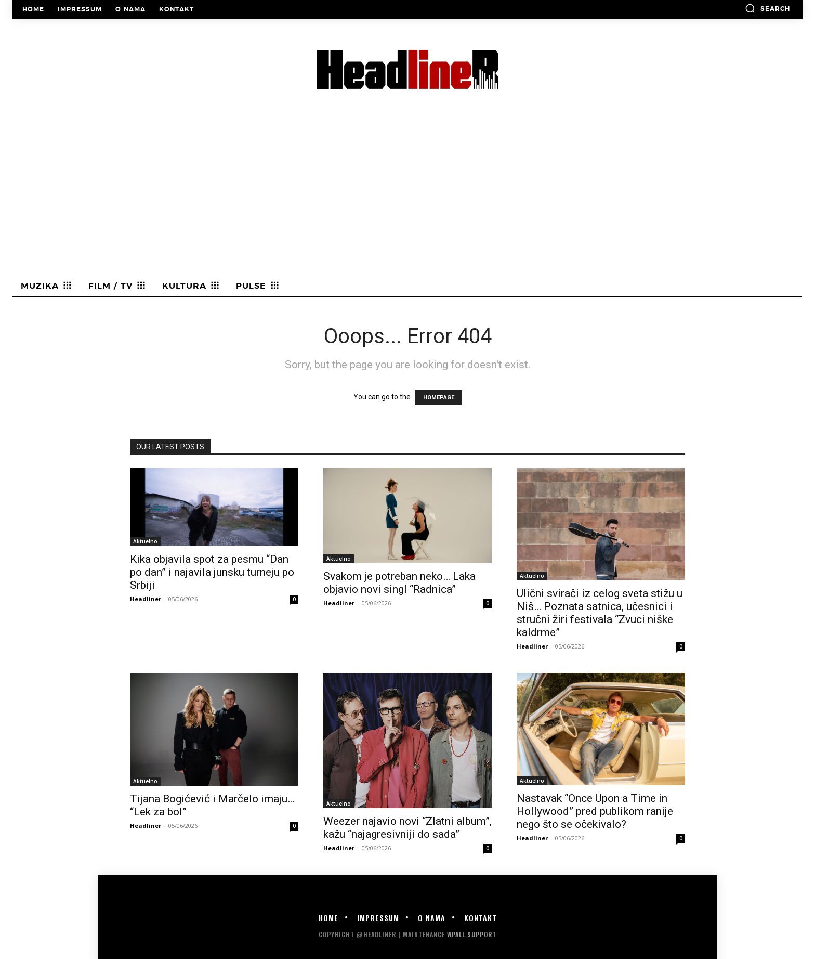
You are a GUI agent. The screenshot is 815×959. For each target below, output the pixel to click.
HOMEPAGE (438, 397)
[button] (767, 8)
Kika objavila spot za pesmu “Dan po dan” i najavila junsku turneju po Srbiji (212, 572)
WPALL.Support (471, 934)
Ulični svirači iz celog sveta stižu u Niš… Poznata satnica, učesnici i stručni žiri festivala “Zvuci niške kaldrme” (599, 613)
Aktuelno (145, 541)
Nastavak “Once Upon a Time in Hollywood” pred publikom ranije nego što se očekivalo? (595, 811)
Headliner (145, 599)
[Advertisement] (407, 198)
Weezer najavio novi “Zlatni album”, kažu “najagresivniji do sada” (407, 827)
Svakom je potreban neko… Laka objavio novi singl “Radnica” (399, 582)
